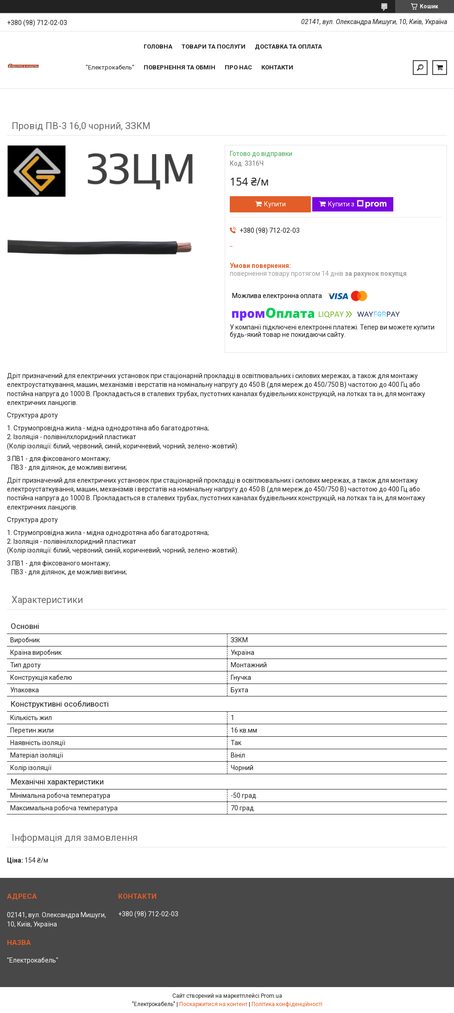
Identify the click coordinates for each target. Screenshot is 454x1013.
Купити (275, 204)
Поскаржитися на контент (213, 1004)
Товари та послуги (214, 46)
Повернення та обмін (179, 67)
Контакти (277, 67)
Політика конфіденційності (287, 1004)
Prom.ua (271, 996)
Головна (158, 46)
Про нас (238, 67)
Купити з (357, 204)
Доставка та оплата (288, 46)
